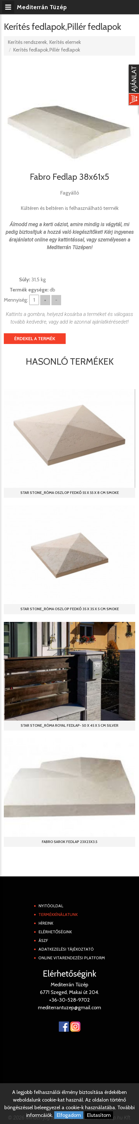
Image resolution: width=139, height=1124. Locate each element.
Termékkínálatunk (58, 914)
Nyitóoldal (50, 905)
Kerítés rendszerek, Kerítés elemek (44, 42)
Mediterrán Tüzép (43, 7)
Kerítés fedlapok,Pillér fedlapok (46, 50)
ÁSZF (43, 940)
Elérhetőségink (55, 931)
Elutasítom (99, 1115)
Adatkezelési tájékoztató (66, 949)
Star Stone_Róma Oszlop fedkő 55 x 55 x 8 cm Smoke (69, 492)
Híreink (45, 923)
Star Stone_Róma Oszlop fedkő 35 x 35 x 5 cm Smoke (69, 609)
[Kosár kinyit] (133, 85)
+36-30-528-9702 (69, 1000)
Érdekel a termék (34, 338)
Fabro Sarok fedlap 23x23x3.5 (69, 841)
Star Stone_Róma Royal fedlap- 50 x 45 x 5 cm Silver (69, 725)
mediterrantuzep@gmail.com (69, 1007)
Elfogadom (69, 1115)
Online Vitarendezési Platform (71, 957)
